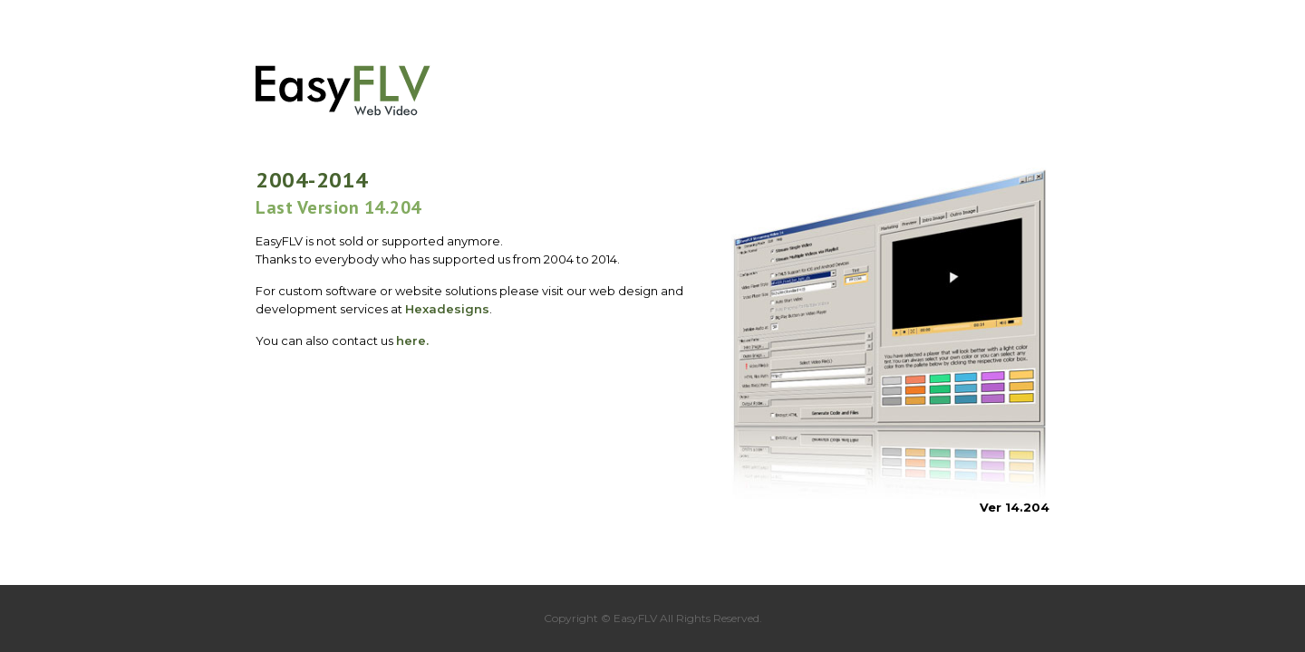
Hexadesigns (447, 309)
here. (412, 340)
